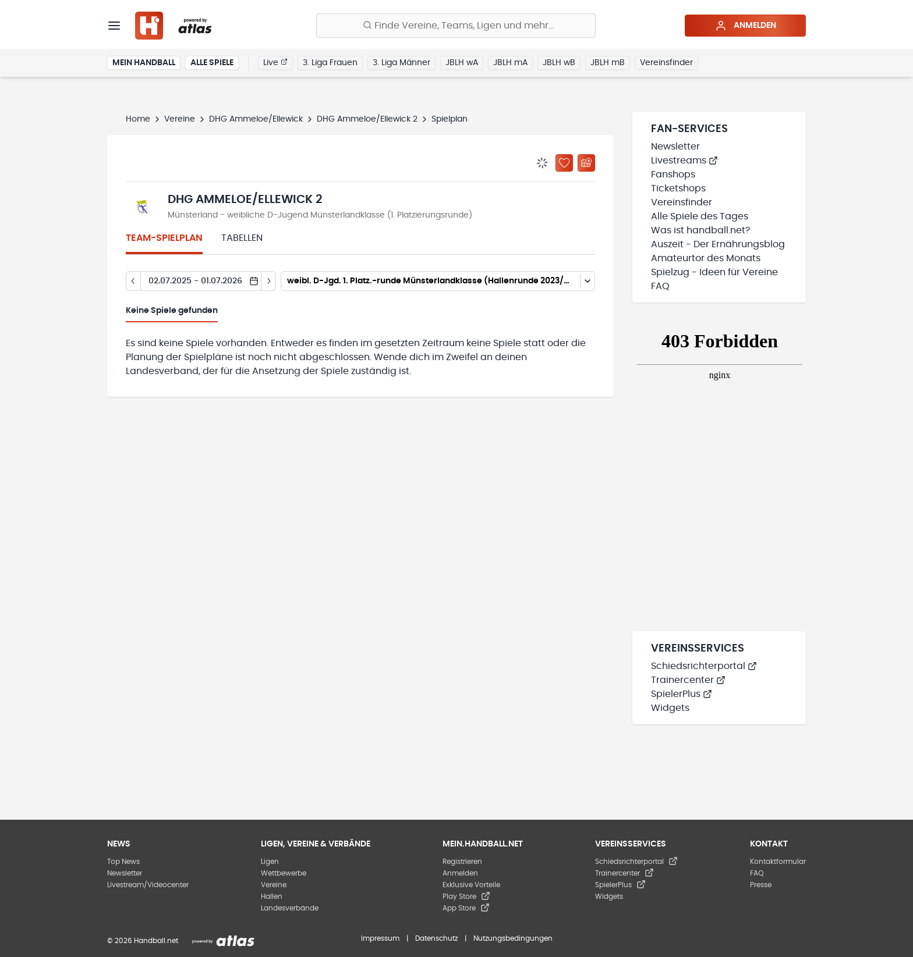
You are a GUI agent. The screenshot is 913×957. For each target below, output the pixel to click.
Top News (123, 861)
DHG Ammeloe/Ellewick (256, 119)
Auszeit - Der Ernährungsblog (718, 244)
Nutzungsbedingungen (513, 938)
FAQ (660, 286)
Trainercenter (688, 680)
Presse (761, 884)
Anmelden (745, 25)
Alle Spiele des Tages (699, 216)
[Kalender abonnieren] (586, 163)
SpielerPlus (681, 694)
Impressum (380, 938)
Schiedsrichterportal (704, 666)
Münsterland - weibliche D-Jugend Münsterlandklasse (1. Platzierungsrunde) (320, 215)
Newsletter (675, 146)
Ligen (270, 861)
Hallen (271, 896)
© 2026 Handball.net (142, 940)
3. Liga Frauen (330, 63)
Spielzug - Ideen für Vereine (714, 272)
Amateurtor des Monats (705, 258)
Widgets (670, 708)
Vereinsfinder (666, 63)
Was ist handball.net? (700, 230)
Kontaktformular (778, 861)
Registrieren (462, 861)
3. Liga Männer (401, 63)
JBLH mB (607, 63)
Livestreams (684, 161)
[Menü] (114, 26)
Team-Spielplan (164, 238)
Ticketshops (678, 188)
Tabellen (242, 238)
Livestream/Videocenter (148, 884)
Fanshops (673, 174)
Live (275, 62)
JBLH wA (461, 63)
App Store (466, 908)
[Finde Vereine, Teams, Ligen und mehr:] (456, 25)
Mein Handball (143, 63)
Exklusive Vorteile (471, 884)
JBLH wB (559, 63)
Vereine (179, 119)
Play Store (466, 896)
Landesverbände (290, 908)
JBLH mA (510, 63)
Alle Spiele (211, 63)
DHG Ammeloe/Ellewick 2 (367, 119)
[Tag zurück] (133, 281)
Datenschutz (436, 938)
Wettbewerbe (283, 873)
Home (138, 119)
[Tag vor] (268, 281)
